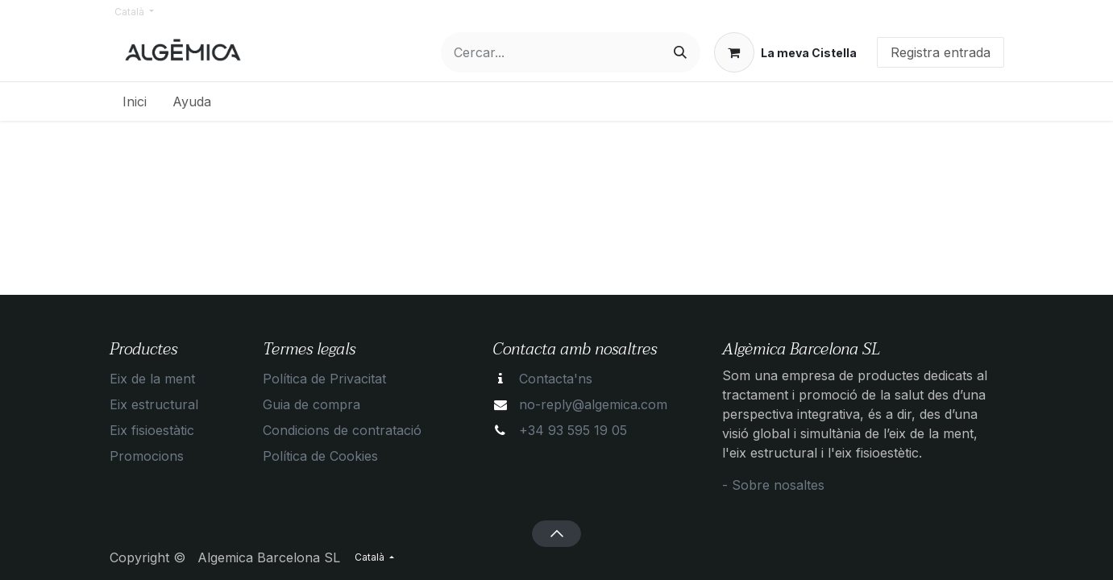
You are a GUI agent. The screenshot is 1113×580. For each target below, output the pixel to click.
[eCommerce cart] (785, 52)
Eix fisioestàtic (152, 430)
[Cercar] (680, 52)
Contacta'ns (555, 379)
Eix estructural (154, 404)
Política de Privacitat (324, 379)
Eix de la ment (152, 379)
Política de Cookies (320, 456)
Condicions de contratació (342, 430)
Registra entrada (940, 52)
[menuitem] (135, 101)
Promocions (147, 456)
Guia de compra (311, 404)
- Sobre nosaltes (773, 485)
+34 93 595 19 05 (573, 430)
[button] (556, 533)
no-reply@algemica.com (593, 404)
